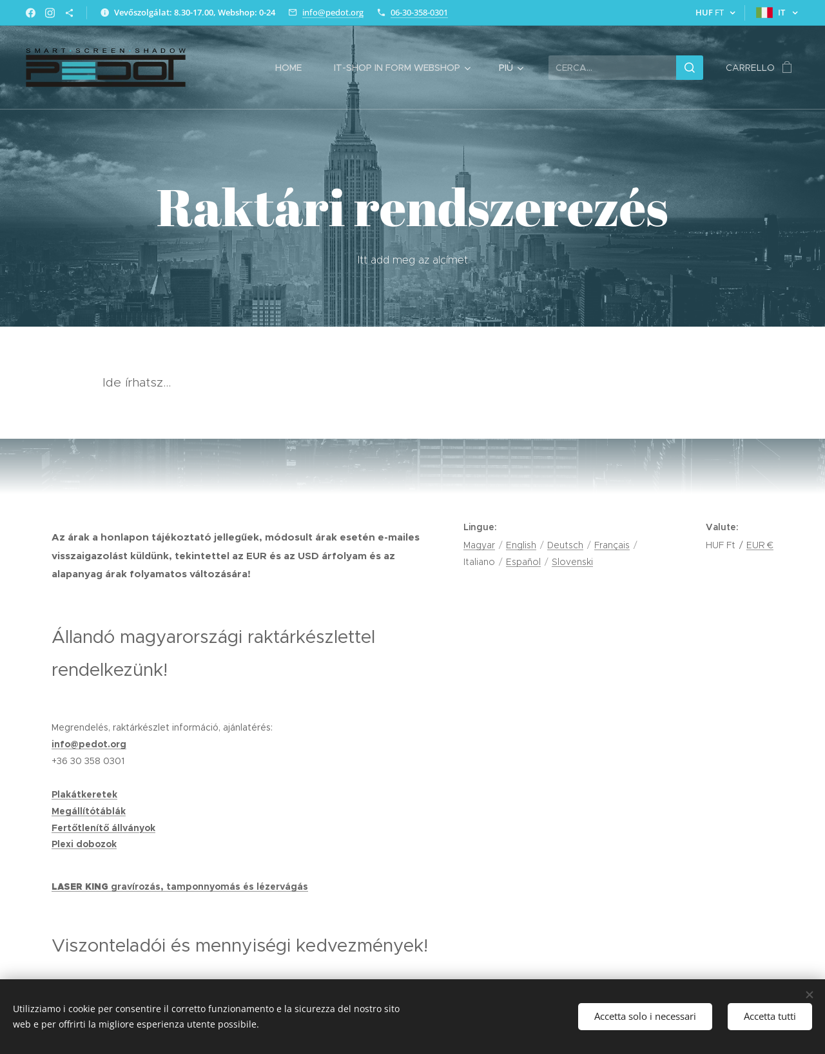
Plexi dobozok (84, 844)
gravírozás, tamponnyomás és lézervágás (209, 886)
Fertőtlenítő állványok (103, 828)
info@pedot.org (333, 12)
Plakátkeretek (84, 794)
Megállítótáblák (89, 811)
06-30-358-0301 (419, 12)
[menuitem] (295, 68)
